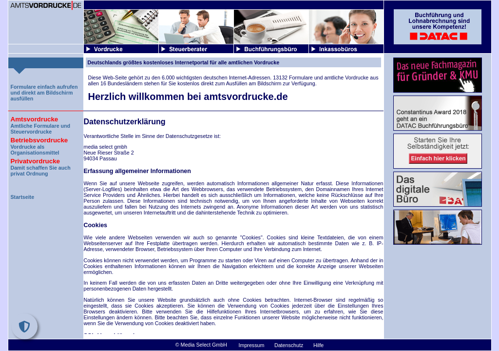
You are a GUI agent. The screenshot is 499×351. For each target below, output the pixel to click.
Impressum (252, 345)
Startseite (23, 197)
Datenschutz (288, 345)
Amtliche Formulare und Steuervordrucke (46, 124)
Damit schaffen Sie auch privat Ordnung (46, 166)
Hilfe (318, 345)
